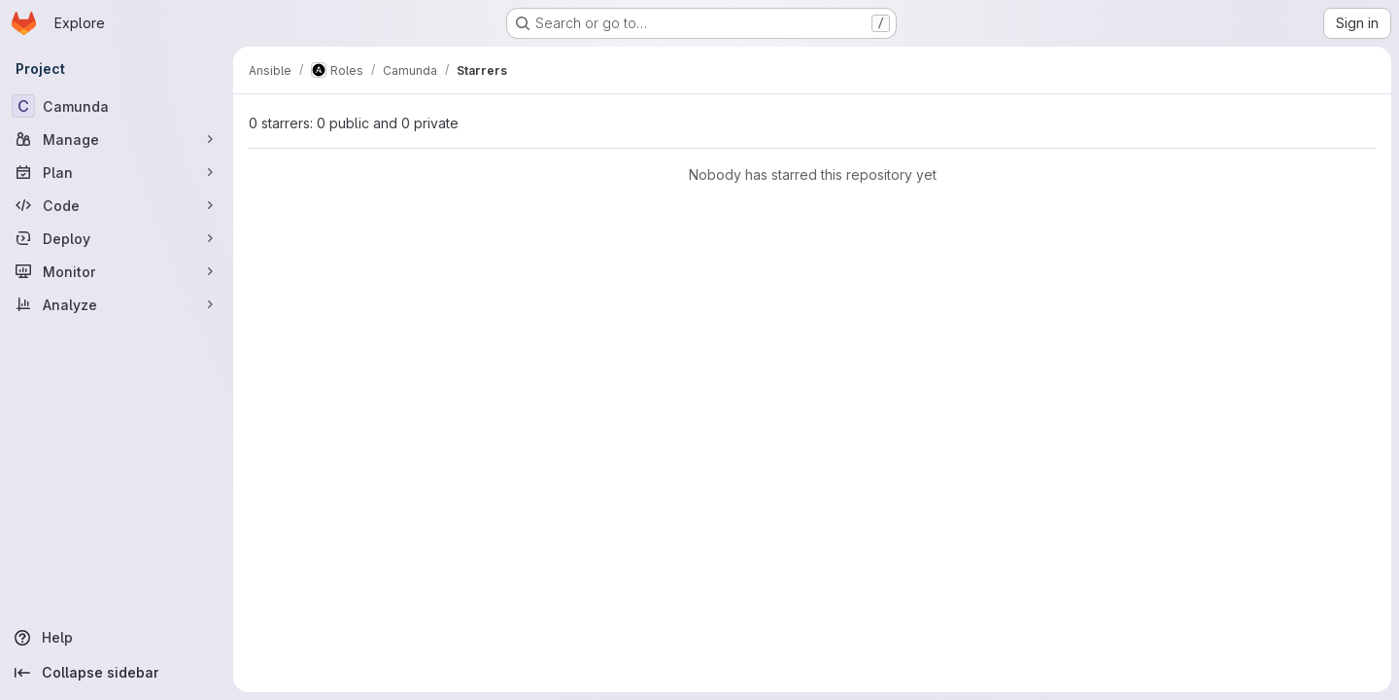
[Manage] (116, 139)
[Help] (116, 637)
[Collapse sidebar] (116, 672)
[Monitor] (116, 271)
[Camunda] (116, 106)
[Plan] (116, 172)
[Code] (116, 205)
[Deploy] (116, 238)
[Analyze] (116, 304)
